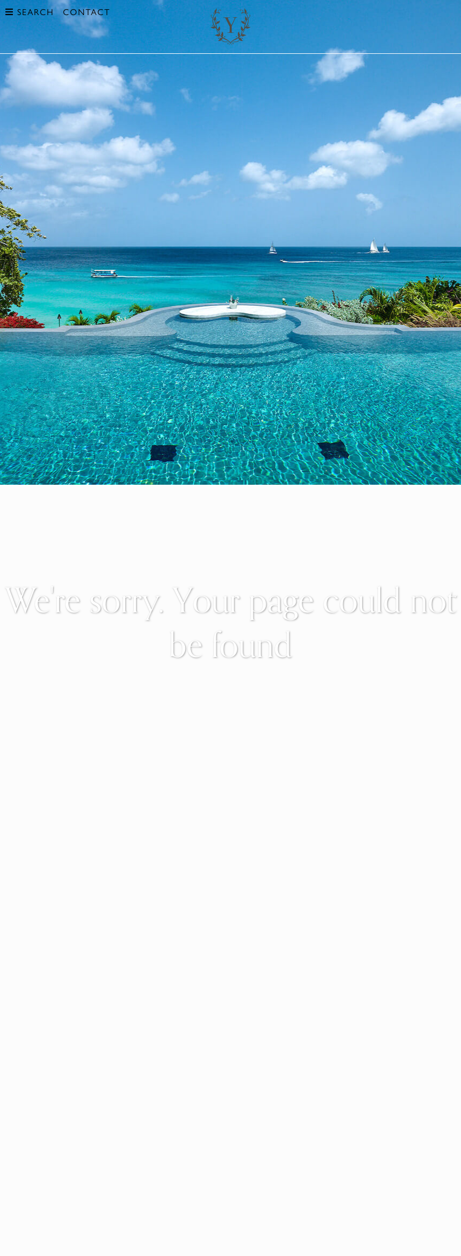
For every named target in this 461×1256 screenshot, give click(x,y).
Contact (86, 11)
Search (29, 11)
